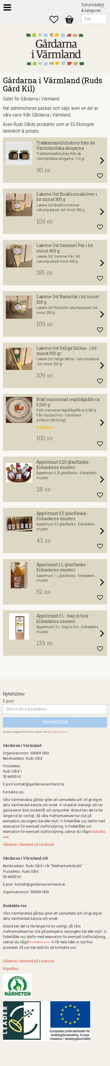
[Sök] (102, 6)
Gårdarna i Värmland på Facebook (28, 844)
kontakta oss (40, 942)
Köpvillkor (10, 968)
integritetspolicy (59, 731)
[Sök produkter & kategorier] (94, 19)
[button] (57, 19)
